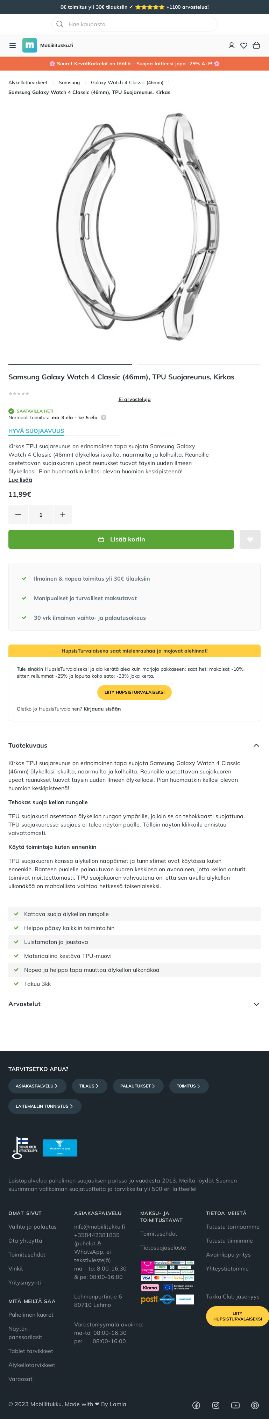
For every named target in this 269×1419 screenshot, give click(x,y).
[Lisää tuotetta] (63, 514)
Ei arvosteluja (135, 399)
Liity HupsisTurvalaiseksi (134, 692)
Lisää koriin (121, 539)
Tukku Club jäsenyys (233, 1296)
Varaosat (20, 1378)
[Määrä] (41, 514)
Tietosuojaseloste (163, 1247)
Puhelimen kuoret (31, 1314)
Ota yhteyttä (25, 1240)
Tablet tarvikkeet (30, 1350)
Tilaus (89, 1086)
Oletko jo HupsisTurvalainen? (69, 709)
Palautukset (138, 1086)
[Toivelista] (244, 45)
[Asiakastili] (231, 45)
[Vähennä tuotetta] (18, 514)
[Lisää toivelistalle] (250, 539)
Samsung (69, 82)
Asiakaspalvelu (37, 1086)
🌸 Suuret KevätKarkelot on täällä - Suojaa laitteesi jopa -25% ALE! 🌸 (134, 63)
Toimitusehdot (26, 1254)
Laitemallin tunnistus (45, 1106)
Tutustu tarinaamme (233, 1226)
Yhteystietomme (227, 1268)
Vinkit (15, 1268)
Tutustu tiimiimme (229, 1240)
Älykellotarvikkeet (28, 82)
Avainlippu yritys (228, 1254)
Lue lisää (20, 479)
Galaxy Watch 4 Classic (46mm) (127, 82)
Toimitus (189, 1086)
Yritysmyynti (24, 1282)
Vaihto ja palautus (32, 1226)
